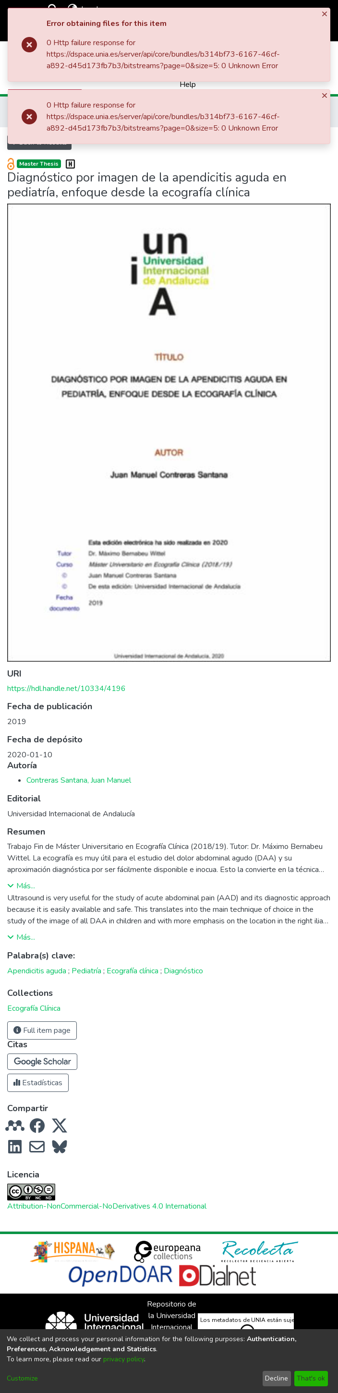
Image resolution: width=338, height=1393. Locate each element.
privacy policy (123, 1359)
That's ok (311, 1378)
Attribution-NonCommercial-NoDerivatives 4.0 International (106, 1206)
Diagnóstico (183, 971)
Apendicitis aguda (36, 971)
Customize (22, 1378)
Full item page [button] (42, 1030)
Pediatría (86, 971)
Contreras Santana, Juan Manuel (78, 780)
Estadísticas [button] (37, 1083)
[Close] (325, 13)
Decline (276, 1378)
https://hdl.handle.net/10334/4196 (66, 688)
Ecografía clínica (132, 971)
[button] (42, 1062)
